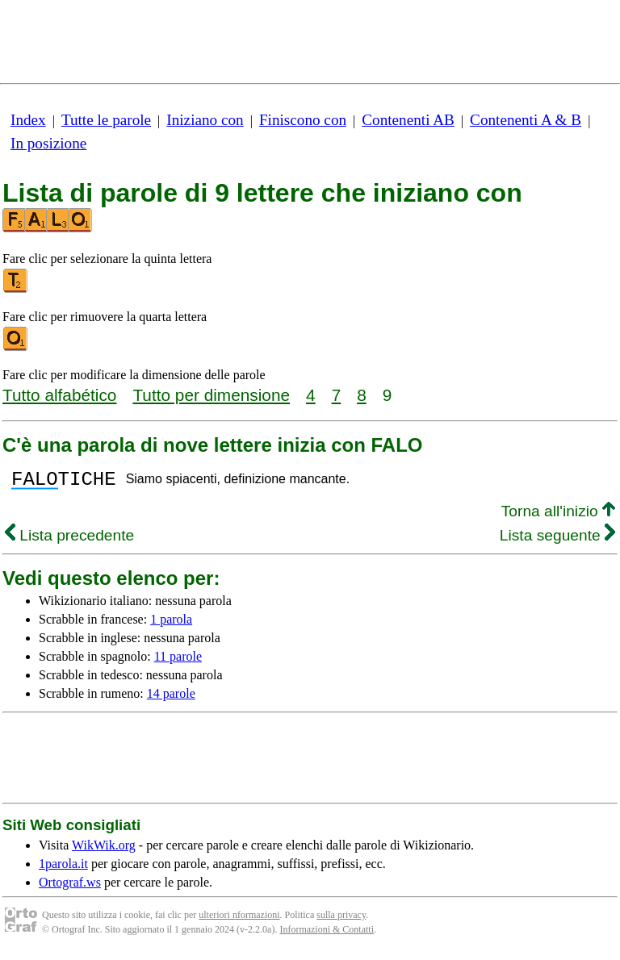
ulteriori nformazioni (239, 919)
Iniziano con (204, 119)
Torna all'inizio (558, 515)
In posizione (48, 143)
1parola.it (63, 868)
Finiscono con (302, 119)
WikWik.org (104, 850)
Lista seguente (557, 540)
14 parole (171, 698)
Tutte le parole (106, 119)
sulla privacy (341, 919)
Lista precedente (69, 540)
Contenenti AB (408, 119)
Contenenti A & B (525, 119)
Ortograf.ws (70, 887)
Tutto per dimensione (211, 395)
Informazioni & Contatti (326, 934)
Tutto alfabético (59, 395)
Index (28, 119)
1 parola (171, 624)
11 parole (178, 661)
